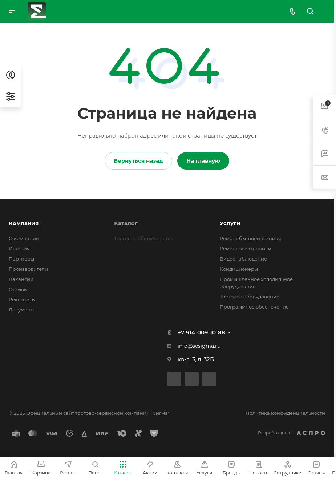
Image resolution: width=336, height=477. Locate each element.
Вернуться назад (138, 160)
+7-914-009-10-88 (201, 332)
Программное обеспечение (254, 307)
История (19, 248)
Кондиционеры (239, 269)
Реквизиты (22, 299)
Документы (22, 310)
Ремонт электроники (245, 248)
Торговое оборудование (249, 296)
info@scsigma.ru (199, 346)
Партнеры (21, 259)
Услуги (230, 223)
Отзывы (18, 289)
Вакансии (21, 279)
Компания (24, 223)
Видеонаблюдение (243, 259)
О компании (24, 238)
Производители (28, 269)
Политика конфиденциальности (285, 413)
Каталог (126, 223)
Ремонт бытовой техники (251, 238)
